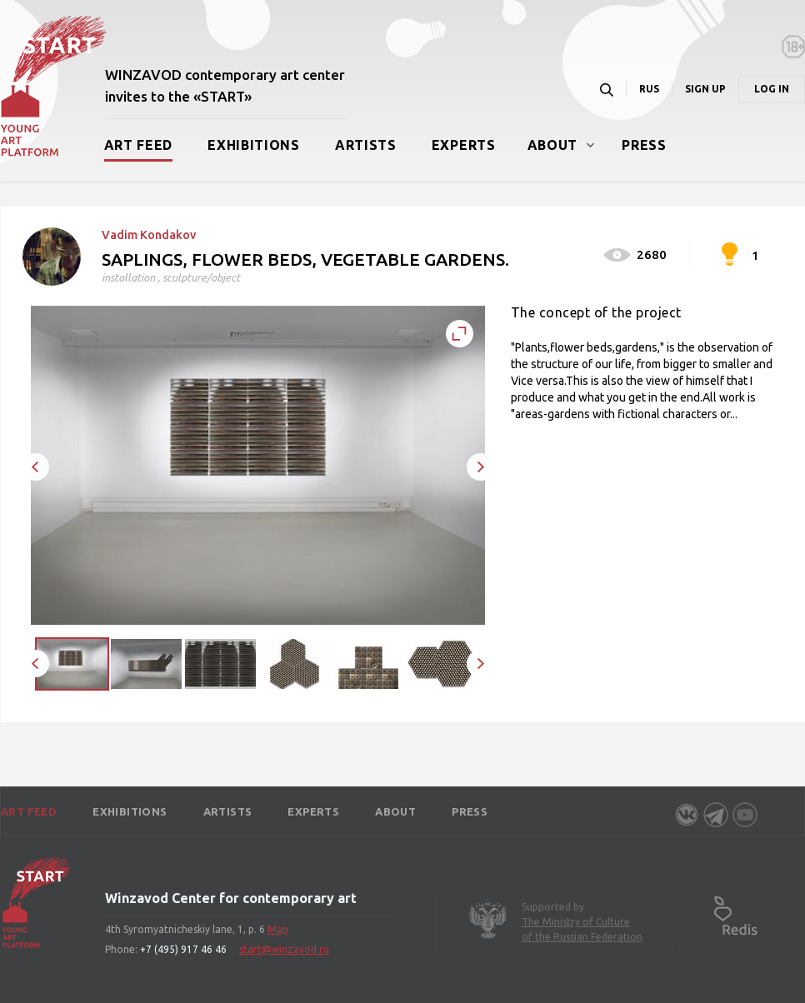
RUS (649, 88)
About (553, 144)
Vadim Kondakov (149, 235)
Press (644, 144)
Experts (464, 144)
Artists (366, 144)
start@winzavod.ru (284, 949)
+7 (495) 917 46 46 (183, 949)
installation (128, 277)
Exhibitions (254, 144)
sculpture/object (201, 277)
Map (278, 929)
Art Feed (138, 144)
